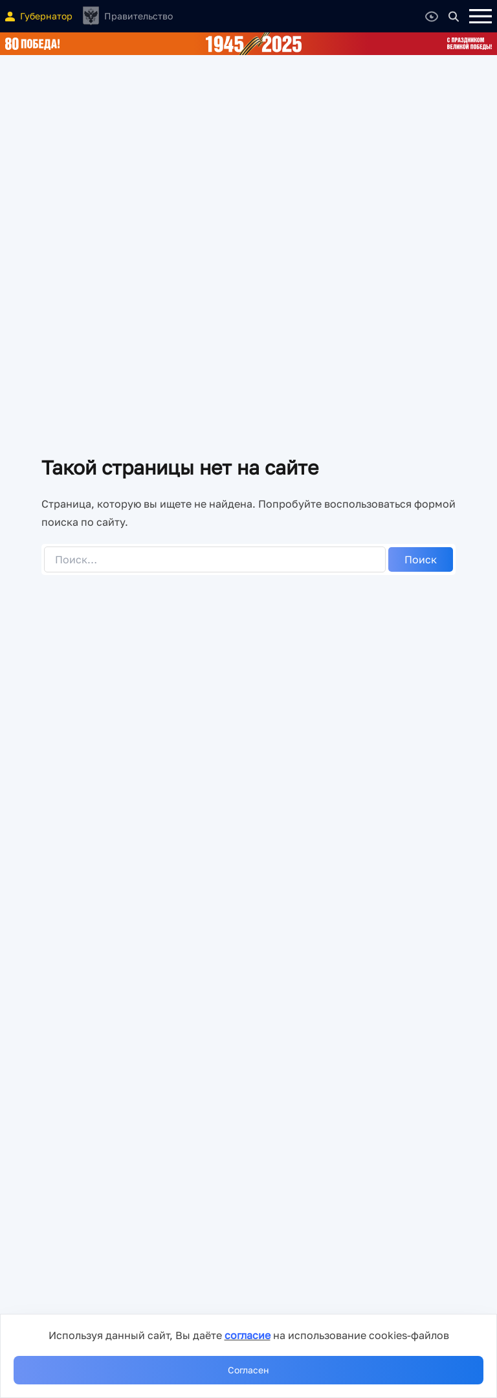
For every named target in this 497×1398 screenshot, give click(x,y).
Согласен (248, 1369)
